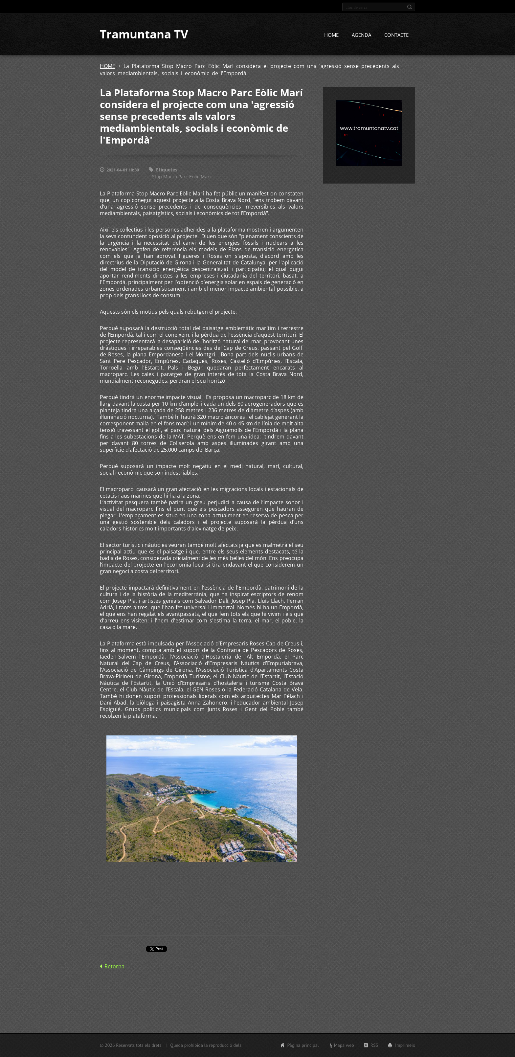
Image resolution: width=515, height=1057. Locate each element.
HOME (331, 35)
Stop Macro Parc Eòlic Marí (181, 176)
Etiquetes (166, 170)
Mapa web (344, 1045)
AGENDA (361, 35)
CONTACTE (396, 35)
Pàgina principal (303, 1045)
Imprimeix (405, 1045)
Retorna (114, 966)
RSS (374, 1045)
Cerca (409, 7)
